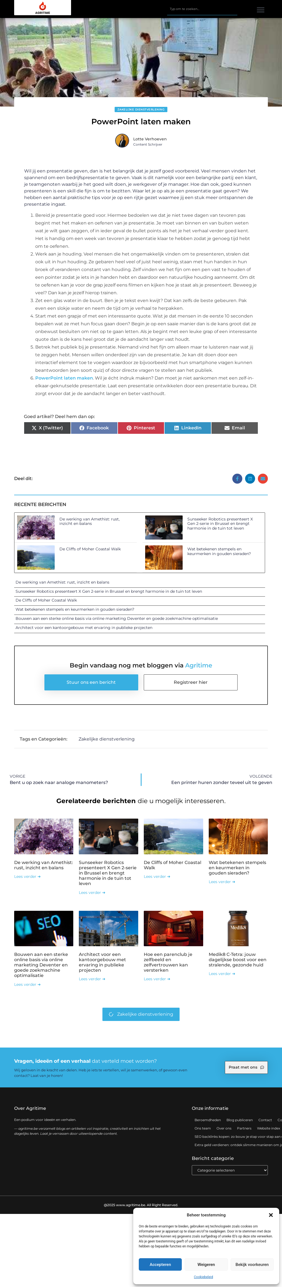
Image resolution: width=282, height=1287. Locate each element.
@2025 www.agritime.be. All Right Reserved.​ (141, 1205)
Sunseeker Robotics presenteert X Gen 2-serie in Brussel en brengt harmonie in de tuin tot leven (220, 524)
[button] (271, 1215)
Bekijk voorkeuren (252, 1264)
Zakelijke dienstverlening (141, 109)
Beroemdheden (208, 1120)
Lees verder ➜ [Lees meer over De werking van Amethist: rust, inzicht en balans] (27, 876)
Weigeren (206, 1264)
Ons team (203, 1128)
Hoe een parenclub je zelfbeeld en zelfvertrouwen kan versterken (168, 962)
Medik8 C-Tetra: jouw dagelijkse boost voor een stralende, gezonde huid (237, 960)
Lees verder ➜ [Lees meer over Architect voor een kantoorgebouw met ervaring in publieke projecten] (92, 978)
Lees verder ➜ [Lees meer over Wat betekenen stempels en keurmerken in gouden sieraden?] (222, 881)
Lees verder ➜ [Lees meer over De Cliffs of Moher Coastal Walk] (157, 876)
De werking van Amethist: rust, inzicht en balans (89, 521)
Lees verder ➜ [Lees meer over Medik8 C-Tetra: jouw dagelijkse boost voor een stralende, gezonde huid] (222, 973)
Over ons (223, 1128)
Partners (244, 1128)
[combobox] (202, 9)
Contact (265, 1120)
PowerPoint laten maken (64, 378)
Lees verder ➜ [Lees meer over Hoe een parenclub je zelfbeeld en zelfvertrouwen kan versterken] (157, 978)
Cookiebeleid (203, 1277)
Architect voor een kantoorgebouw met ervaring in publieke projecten (84, 627)
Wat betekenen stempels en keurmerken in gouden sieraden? (219, 551)
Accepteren (160, 1264)
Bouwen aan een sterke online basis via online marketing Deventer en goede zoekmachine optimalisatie (117, 618)
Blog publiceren (239, 1120)
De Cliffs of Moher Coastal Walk (90, 548)
